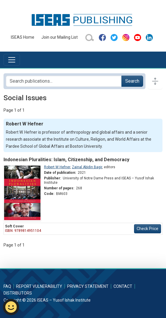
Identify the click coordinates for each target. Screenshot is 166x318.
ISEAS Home (22, 37)
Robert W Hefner (57, 167)
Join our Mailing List (59, 37)
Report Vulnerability (39, 286)
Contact (123, 286)
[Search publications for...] (64, 81)
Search (132, 81)
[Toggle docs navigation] (155, 81)
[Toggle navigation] (12, 60)
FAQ (7, 286)
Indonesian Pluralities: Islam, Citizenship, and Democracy (66, 159)
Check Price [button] (147, 228)
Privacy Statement (88, 286)
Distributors (18, 293)
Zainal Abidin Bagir (87, 167)
